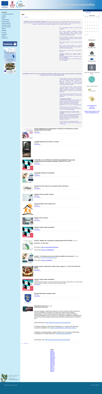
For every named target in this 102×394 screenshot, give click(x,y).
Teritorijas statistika (6, 26)
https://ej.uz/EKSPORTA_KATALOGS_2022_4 (63, 328)
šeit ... (73, 109)
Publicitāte (4, 30)
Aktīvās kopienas (5, 19)
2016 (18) (52, 363)
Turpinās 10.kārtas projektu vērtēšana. (44, 194)
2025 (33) (52, 352)
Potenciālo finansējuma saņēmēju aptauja (44, 293)
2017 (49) (52, 362)
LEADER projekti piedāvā (7, 14)
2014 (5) (52, 366)
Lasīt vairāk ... (37, 132)
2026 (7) (52, 351)
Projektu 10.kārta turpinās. (41, 217)
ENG (87, 12)
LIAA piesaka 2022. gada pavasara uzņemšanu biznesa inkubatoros (51, 186)
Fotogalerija (4, 34)
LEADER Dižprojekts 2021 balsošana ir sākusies (46, 141)
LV (90, 12)
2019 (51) (52, 359)
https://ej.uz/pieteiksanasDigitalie (49, 247)
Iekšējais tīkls (5, 37)
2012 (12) (52, 368)
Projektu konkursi (6, 21)
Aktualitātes (4, 12)
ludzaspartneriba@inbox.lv (14, 379)
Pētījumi (3, 28)
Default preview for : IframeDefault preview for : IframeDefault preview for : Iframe (40, 48)
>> (98, 15)
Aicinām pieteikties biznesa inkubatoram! (44, 203)
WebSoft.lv (97, 385)
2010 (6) (52, 371)
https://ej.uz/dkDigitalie (48, 249)
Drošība (3, 17)
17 (87, 28)
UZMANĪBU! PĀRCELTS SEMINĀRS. (44, 173)
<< (85, 15)
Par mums (4, 32)
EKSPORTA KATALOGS (40, 306)
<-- (22, 17)
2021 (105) (52, 357)
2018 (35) (52, 361)
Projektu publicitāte (6, 23)
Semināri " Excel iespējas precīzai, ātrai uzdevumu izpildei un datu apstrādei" (54, 256)
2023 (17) (52, 354)
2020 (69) (52, 358)
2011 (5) (52, 370)
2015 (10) (52, 365)
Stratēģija (4, 16)
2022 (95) (52, 356)
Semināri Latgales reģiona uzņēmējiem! (44, 227)
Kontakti (4, 36)
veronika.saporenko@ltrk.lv (63, 333)
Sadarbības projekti (6, 25)
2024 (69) (52, 353)
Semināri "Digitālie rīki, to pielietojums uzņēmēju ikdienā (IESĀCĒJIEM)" (53, 240)
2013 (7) (52, 367)
